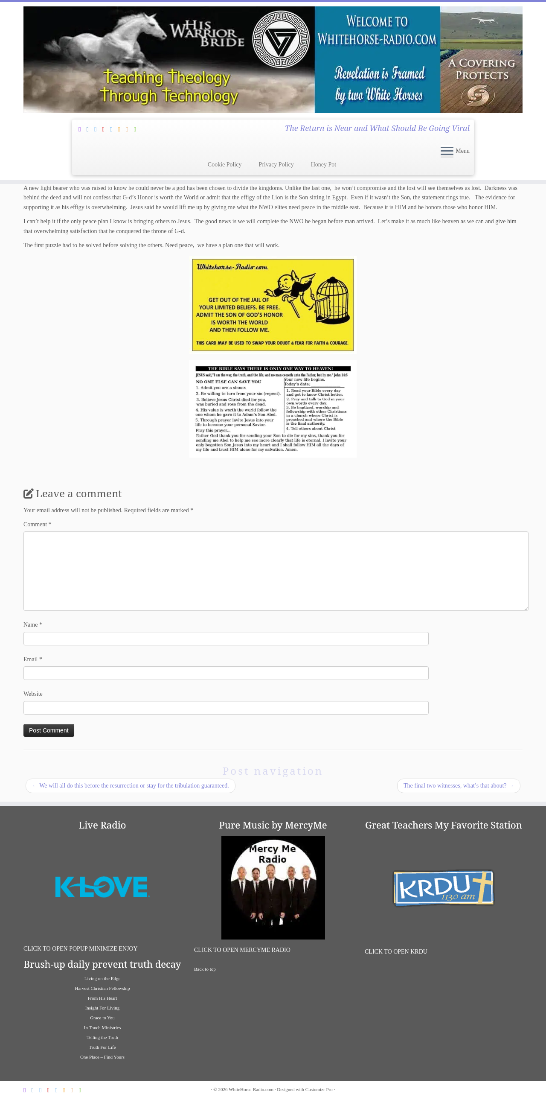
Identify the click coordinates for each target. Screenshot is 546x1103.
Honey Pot (324, 164)
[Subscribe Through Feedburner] (82, 129)
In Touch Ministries (102, 1027)
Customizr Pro (319, 1089)
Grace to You (102, 1017)
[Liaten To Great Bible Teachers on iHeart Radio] (138, 129)
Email (32, 659)
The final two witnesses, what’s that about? (459, 785)
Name (32, 625)
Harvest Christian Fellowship (102, 988)
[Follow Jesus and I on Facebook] (90, 129)
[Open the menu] (447, 151)
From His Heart (102, 998)
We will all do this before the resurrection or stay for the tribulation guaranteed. (130, 785)
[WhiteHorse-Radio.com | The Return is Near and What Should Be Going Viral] (273, 59)
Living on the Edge (102, 978)
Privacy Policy (276, 164)
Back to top (205, 969)
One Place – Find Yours (102, 1056)
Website (33, 694)
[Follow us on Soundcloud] (122, 129)
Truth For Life (102, 1047)
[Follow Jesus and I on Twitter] (98, 129)
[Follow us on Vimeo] (114, 129)
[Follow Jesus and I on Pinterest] (106, 129)
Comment (37, 524)
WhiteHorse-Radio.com (251, 1089)
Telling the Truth (102, 1037)
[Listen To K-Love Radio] (130, 129)
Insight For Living (102, 1007)
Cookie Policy (225, 164)
